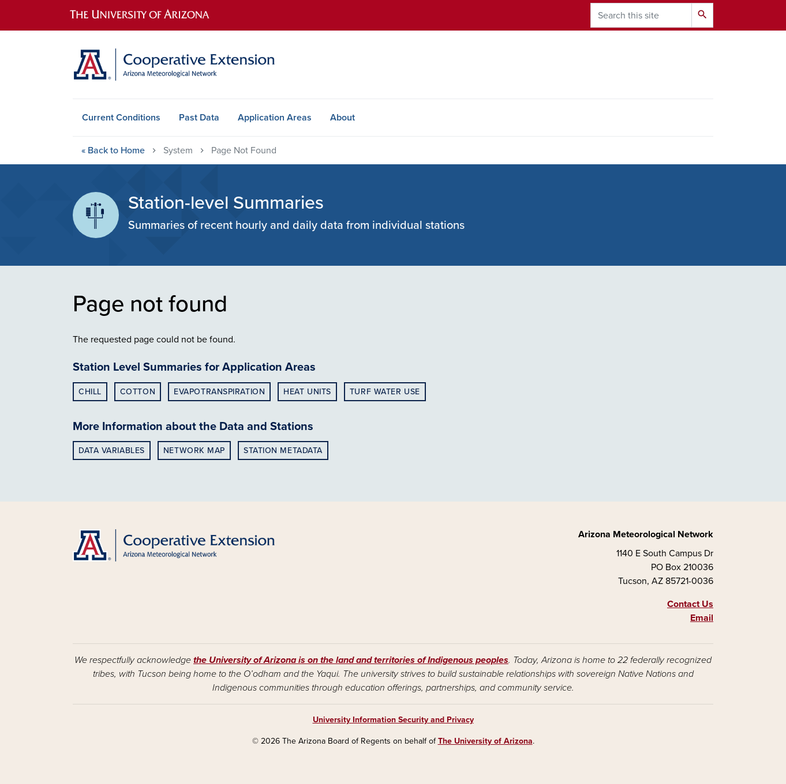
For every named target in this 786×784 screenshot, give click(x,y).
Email (701, 618)
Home (113, 150)
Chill (90, 392)
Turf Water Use (385, 392)
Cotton (137, 392)
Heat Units (307, 392)
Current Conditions (121, 117)
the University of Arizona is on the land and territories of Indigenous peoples (350, 660)
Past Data (199, 117)
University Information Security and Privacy (393, 720)
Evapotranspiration (219, 392)
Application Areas (275, 117)
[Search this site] (641, 15)
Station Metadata (283, 450)
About (342, 117)
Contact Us (690, 604)
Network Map (194, 450)
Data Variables (111, 450)
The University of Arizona (485, 741)
